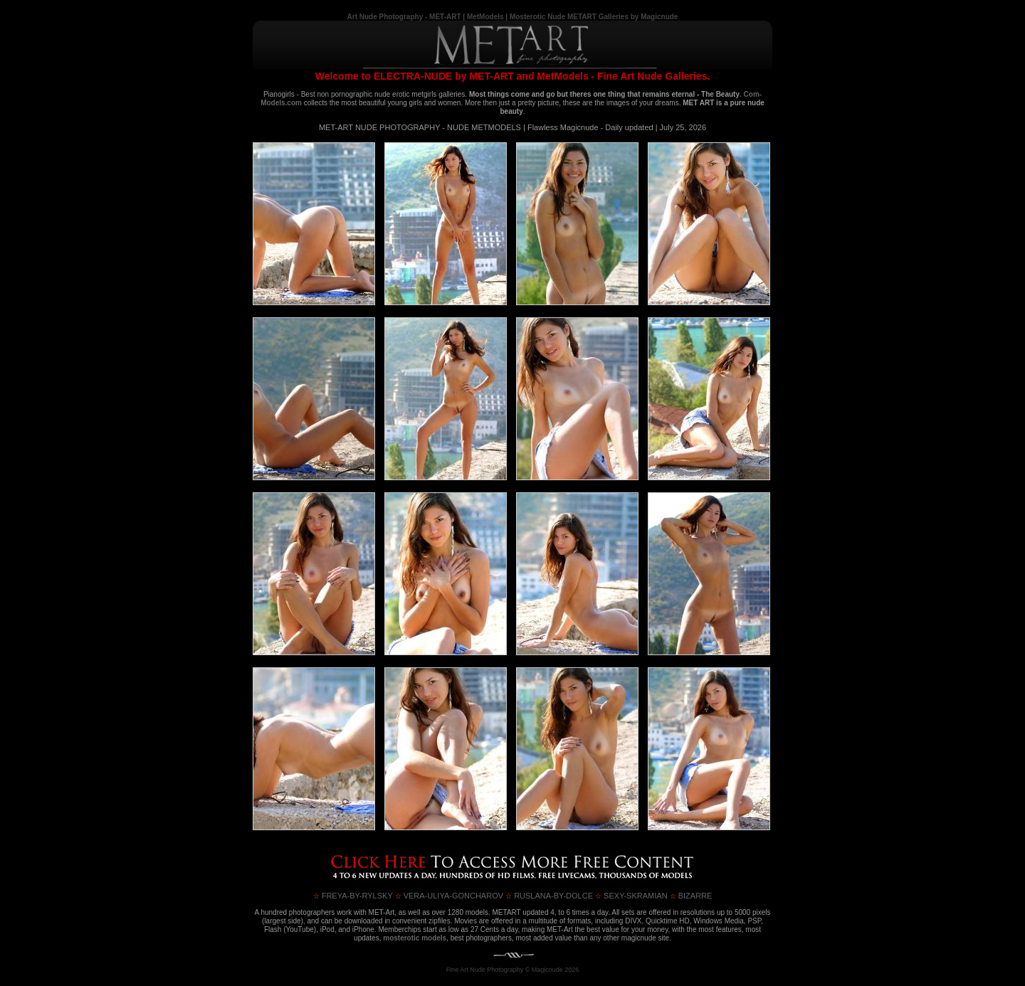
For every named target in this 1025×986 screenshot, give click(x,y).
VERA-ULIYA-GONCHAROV (449, 895)
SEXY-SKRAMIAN (631, 895)
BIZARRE (691, 895)
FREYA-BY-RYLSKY (353, 895)
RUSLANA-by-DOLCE (549, 895)
